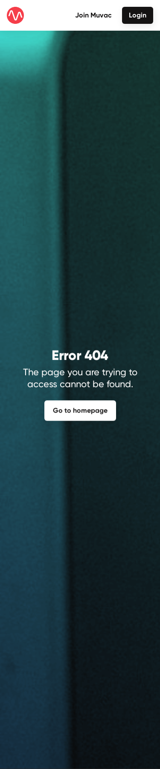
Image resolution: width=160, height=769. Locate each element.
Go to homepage (80, 409)
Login (137, 15)
